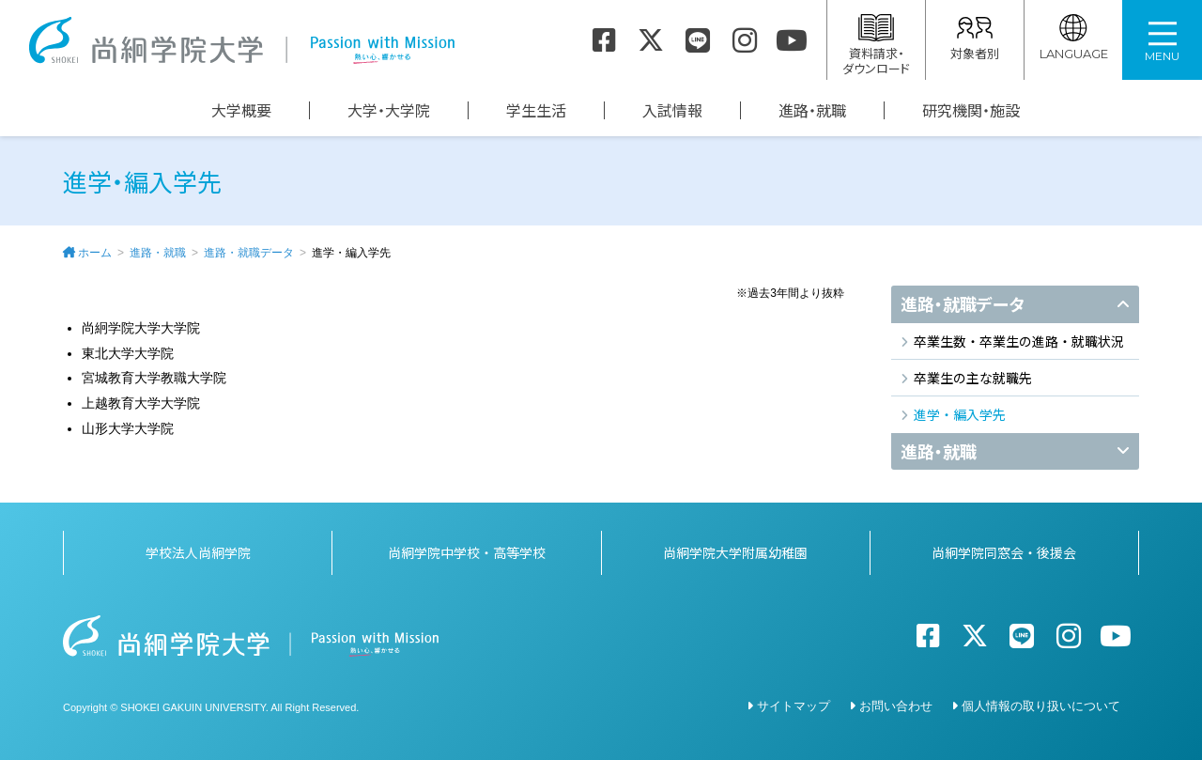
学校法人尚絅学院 (198, 548)
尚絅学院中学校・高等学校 (467, 548)
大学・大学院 (388, 110)
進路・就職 (812, 110)
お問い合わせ (895, 702)
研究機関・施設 (971, 110)
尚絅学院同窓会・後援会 (1004, 548)
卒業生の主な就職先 (973, 377)
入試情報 (672, 110)
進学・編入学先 (960, 414)
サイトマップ (793, 702)
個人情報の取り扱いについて (1041, 702)
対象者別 (974, 38)
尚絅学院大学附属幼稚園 (735, 548)
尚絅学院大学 (241, 40)
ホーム (95, 252)
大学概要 (241, 110)
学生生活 (536, 110)
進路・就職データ (249, 252)
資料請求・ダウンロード (876, 45)
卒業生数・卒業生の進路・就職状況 (1019, 341)
